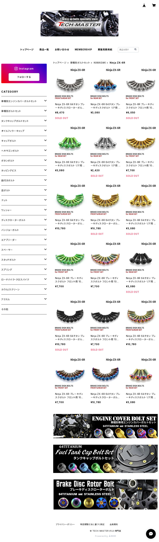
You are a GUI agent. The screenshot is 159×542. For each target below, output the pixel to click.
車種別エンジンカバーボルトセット (19, 101)
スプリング (6, 269)
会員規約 (114, 524)
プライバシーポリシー (65, 524)
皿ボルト (5, 190)
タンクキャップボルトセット (15, 121)
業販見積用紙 (105, 49)
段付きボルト (8, 180)
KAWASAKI (100, 62)
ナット (4, 200)
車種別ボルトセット (80, 62)
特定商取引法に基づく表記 (92, 524)
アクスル (5, 299)
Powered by (105, 536)
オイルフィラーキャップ (12, 130)
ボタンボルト (7, 160)
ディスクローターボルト (13, 220)
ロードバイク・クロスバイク (15, 279)
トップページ (27, 49)
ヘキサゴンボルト (10, 150)
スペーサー (7, 249)
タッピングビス (8, 170)
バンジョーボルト (10, 230)
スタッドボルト (8, 259)
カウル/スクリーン (10, 289)
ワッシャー (6, 210)
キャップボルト (8, 140)
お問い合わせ (62, 49)
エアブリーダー (9, 240)
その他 (4, 309)
